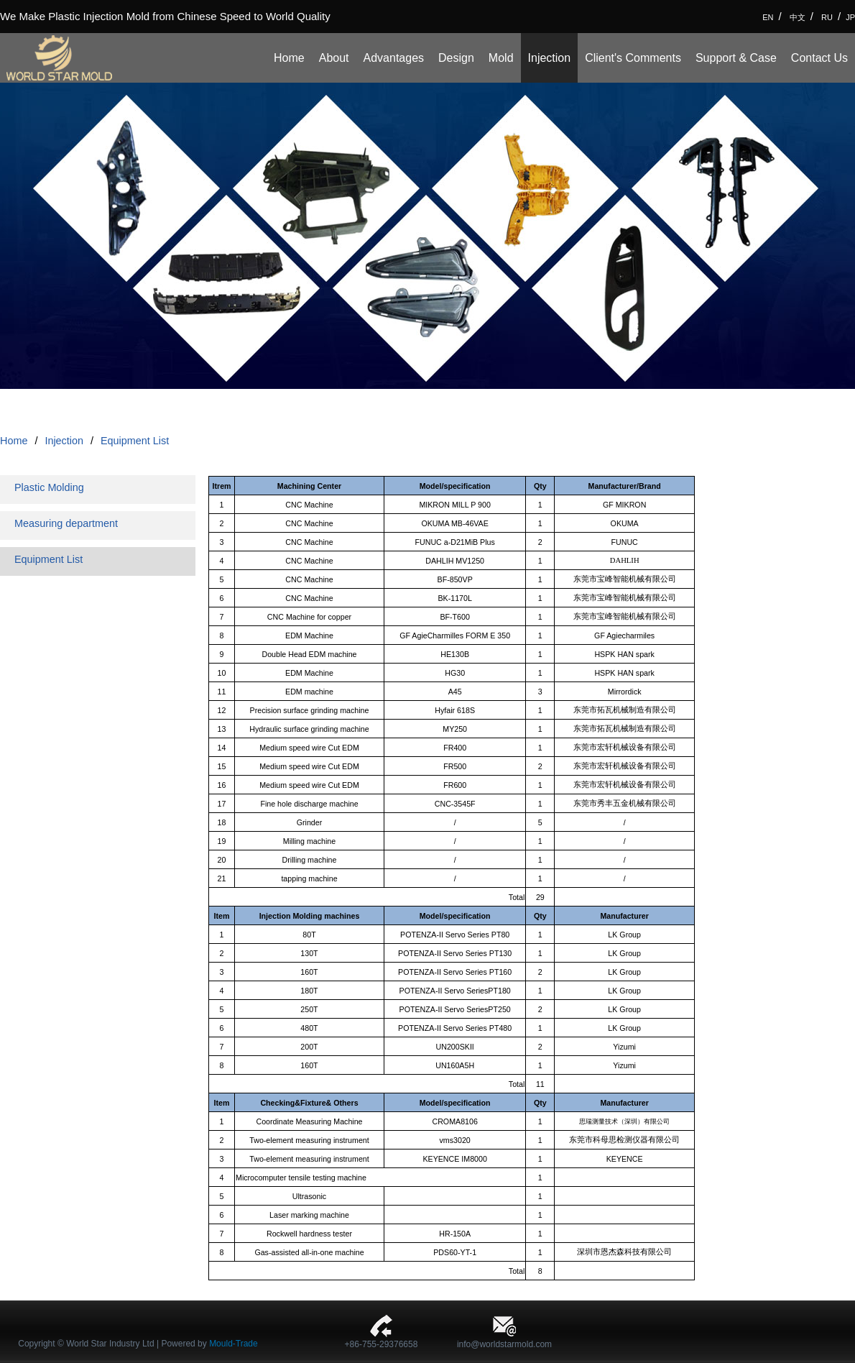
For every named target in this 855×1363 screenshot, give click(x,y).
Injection (549, 58)
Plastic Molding (49, 487)
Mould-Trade (233, 1344)
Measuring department (66, 523)
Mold (501, 58)
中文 (797, 17)
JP (850, 17)
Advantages (394, 58)
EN (767, 17)
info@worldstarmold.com (504, 1344)
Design (456, 58)
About (334, 58)
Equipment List (135, 440)
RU (827, 17)
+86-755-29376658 (381, 1344)
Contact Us (819, 58)
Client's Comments (633, 58)
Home (289, 58)
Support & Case (736, 58)
